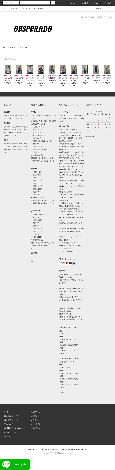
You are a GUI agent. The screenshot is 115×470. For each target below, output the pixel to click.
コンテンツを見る (38, 9)
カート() (106, 3)
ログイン (94, 3)
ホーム (5, 9)
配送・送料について (11, 420)
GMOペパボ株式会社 (66, 449)
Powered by (57, 453)
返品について (8, 424)
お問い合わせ (98, 9)
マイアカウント (36, 412)
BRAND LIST (14, 9)
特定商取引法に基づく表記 (13, 428)
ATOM (10, 436)
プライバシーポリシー (11, 432)
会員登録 (83, 3)
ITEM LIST (25, 9)
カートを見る (36, 424)
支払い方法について (11, 416)
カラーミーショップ (34, 449)
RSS (5, 436)
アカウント (72, 3)
